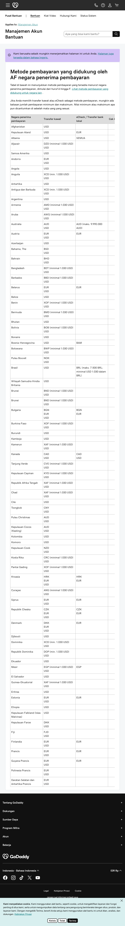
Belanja (7, 845)
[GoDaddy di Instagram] (13, 879)
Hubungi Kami (68, 15)
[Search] (116, 34)
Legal (46, 891)
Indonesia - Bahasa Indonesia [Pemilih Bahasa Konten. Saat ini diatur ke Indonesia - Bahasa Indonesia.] (21, 870)
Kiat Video (50, 15)
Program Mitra (11, 828)
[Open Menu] (6, 5)
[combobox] (88, 34)
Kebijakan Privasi (62, 891)
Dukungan (8, 811)
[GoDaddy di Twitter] (29, 879)
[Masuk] (110, 5)
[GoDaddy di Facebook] (5, 879)
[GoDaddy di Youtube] (37, 879)
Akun (6, 836)
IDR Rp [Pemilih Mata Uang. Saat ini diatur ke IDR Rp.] (116, 870)
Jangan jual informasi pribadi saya (62, 897)
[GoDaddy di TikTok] (21, 879)
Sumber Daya (10, 819)
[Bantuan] (103, 5)
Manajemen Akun (28, 24)
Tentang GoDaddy (13, 802)
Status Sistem (88, 15)
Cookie (78, 891)
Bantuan (35, 15)
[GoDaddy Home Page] (16, 856)
